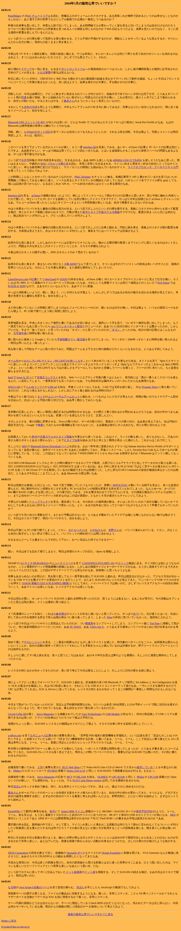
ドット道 (90, 872)
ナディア (26, 69)
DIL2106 (81, 777)
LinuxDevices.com (18, 279)
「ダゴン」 (115, 329)
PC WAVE (75, 626)
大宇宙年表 (20, 333)
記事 (34, 279)
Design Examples (111, 852)
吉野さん (113, 530)
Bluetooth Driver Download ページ (50, 446)
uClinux (35, 195)
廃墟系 (89, 623)
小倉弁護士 (60, 613)
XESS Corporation (18, 852)
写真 (24, 97)
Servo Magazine (45, 714)
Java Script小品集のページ (34, 887)
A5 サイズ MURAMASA (34, 563)
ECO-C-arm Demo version (87, 780)
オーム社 (13, 360)
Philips (17, 770)
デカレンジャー (33, 642)
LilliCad (52, 387)
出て (135, 613)
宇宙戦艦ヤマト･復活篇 (71, 339)
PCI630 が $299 (16, 286)
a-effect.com (14, 735)
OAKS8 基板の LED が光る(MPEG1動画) (46, 583)
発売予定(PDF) (144, 811)
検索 (40, 425)
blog (109, 617)
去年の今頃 (30, 107)
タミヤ (41, 396)
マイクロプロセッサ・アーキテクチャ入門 (153, 167)
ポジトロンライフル (73, 69)
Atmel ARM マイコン (73, 811)
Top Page (155, 623)
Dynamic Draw (150, 387)
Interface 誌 (89, 147)
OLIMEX (102, 777)
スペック (123, 563)
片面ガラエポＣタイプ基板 (56, 436)
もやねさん (96, 530)
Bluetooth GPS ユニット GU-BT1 (26, 122)
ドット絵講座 (74, 872)
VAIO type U (97, 626)
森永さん (69, 100)
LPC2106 (153, 777)
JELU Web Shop (71, 767)
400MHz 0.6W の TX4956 (127, 160)
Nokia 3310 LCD (76, 770)
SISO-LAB (14, 387)
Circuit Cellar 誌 (17, 714)
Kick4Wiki (14, 811)
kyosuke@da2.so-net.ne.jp (15, 926)
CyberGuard (49, 279)
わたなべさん (77, 530)
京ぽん (17, 786)
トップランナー (41, 501)
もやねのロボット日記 (37, 131)
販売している (145, 767)
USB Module (113, 714)
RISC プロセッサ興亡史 (55, 163)
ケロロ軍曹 (44, 72)
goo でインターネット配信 (67, 326)
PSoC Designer (83, 176)
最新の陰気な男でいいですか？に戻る (90, 914)
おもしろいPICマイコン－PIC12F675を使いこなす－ (55, 360)
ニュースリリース (62, 563)
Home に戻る (8, 920)
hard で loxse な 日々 (20, 377)
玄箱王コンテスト (47, 377)
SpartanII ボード (76, 852)
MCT (69, 777)
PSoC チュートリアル (37, 15)
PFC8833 (52, 770)
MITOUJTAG (120, 485)
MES (173, 814)
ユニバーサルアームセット (64, 396)
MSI (24, 446)
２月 (40, 767)
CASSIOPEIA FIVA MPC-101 (98, 563)
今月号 (25, 160)
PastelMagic (14, 15)
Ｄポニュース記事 (40, 735)
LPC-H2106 (118, 777)
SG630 (63, 279)
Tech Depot (163, 282)
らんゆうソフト (35, 387)
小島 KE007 (70, 264)
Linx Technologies (92, 714)
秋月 (34, 436)
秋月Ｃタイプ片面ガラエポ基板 (101, 212)
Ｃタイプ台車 (72, 440)
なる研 (12, 887)
